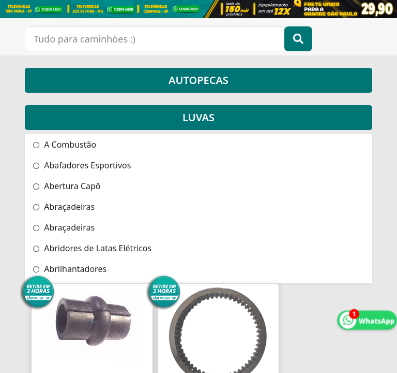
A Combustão (64, 144)
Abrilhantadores (69, 269)
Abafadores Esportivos (82, 165)
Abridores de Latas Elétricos (92, 248)
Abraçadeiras (64, 206)
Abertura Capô (67, 186)
